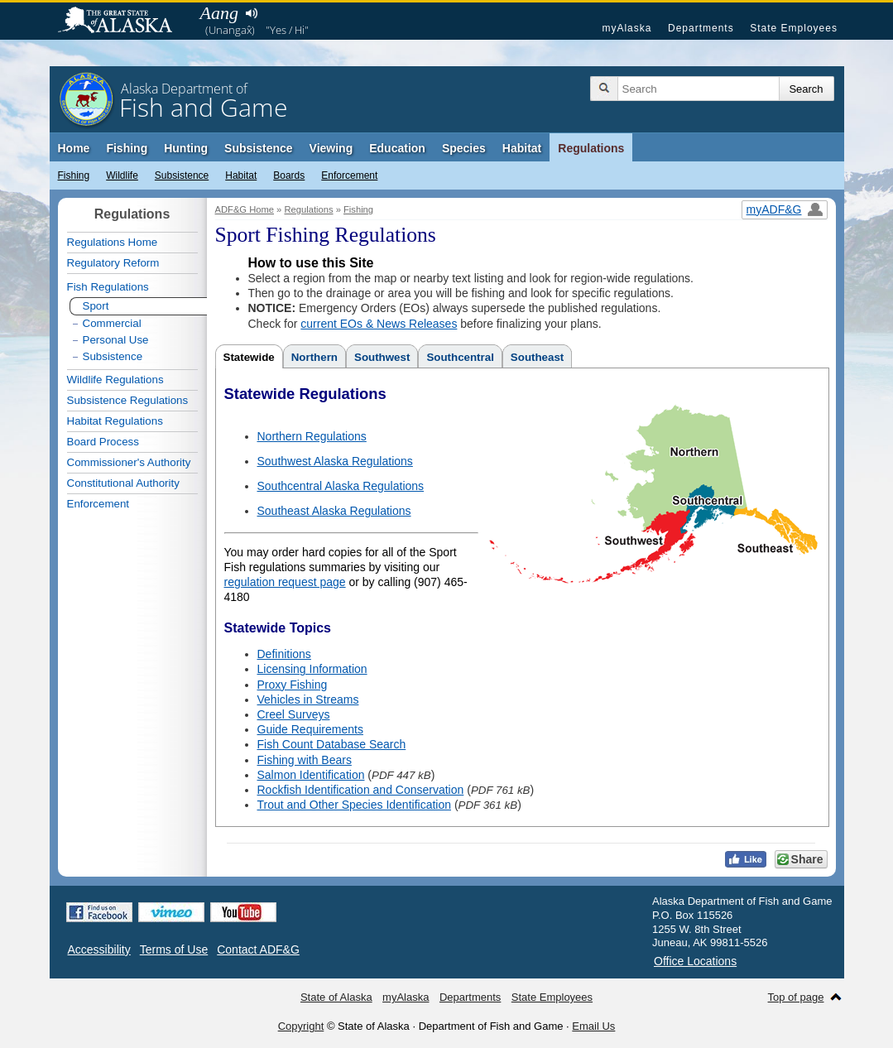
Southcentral (459, 357)
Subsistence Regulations (128, 400)
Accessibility (99, 949)
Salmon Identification (311, 774)
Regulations (591, 148)
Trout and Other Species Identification (354, 804)
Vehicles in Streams (308, 699)
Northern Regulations (312, 436)
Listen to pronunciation (252, 13)
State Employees (794, 28)
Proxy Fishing (292, 684)
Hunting (186, 148)
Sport (96, 306)
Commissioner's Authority (129, 462)
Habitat (521, 148)
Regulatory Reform (113, 263)
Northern (314, 357)
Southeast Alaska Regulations (334, 510)
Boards (289, 175)
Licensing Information (312, 668)
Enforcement (349, 175)
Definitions (284, 654)
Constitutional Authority (123, 483)
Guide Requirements (310, 729)
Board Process (103, 441)
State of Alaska (123, 21)
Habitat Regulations (115, 421)
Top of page (796, 997)
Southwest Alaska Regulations (335, 461)
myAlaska (626, 28)
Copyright (301, 1026)
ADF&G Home (245, 209)
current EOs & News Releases (378, 323)
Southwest (382, 357)
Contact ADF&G (258, 949)
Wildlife (122, 175)
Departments (701, 28)
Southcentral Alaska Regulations (341, 486)
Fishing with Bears (304, 760)
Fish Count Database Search (331, 744)
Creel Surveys (293, 714)
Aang (219, 12)
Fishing (126, 148)
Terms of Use (174, 949)
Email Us (593, 1026)
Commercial (112, 323)
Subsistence (258, 148)
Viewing (331, 148)
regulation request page (285, 582)
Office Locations (695, 961)
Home (74, 148)
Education (397, 148)
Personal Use (116, 340)
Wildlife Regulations (115, 379)
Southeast (537, 357)
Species (464, 148)
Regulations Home (112, 242)
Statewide (249, 357)
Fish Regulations (108, 287)
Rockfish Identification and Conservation (360, 789)
